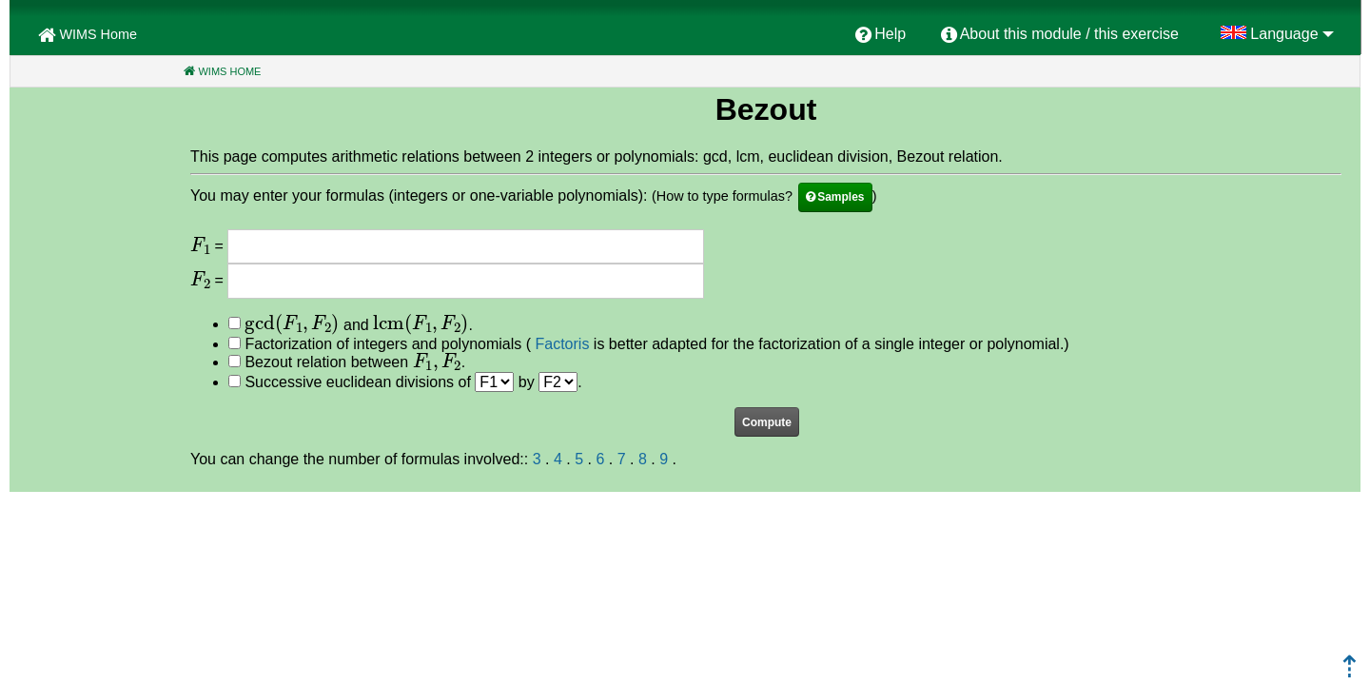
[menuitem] (880, 35)
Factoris (562, 344)
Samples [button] (840, 197)
